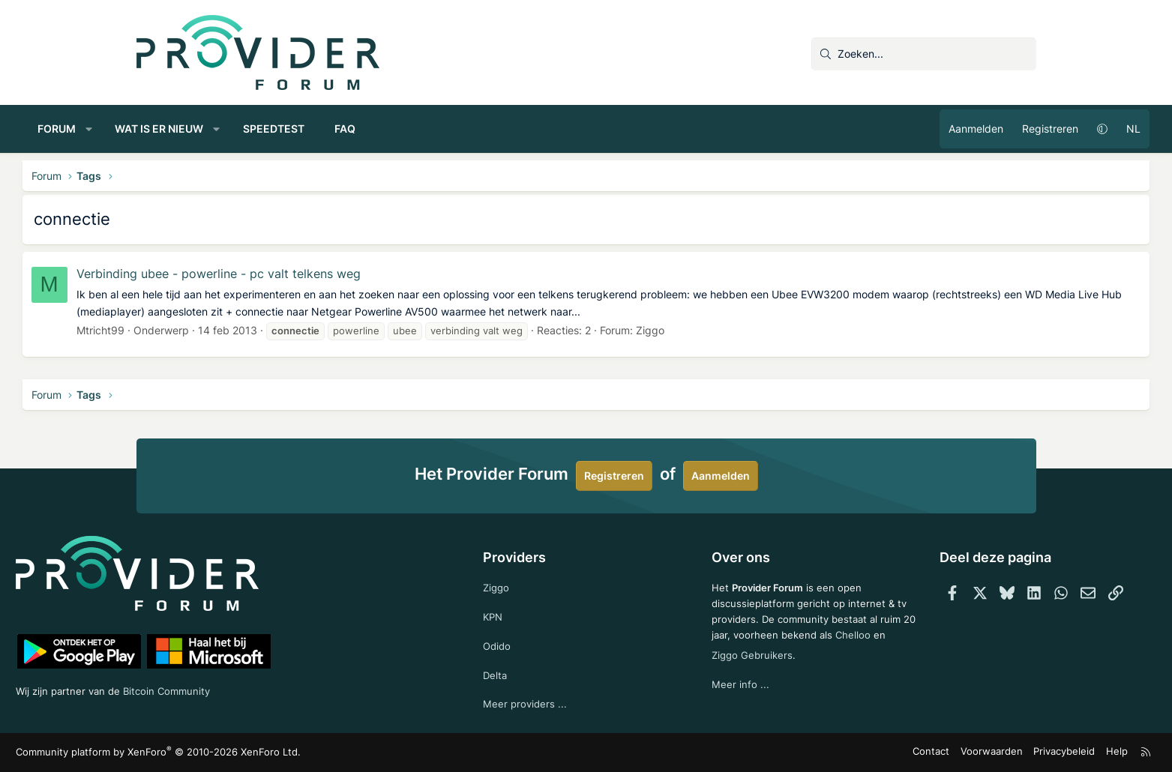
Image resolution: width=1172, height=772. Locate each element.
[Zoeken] (923, 53)
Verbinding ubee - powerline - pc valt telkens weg (332, 273)
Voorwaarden (881, 753)
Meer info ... (716, 696)
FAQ (458, 128)
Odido (523, 643)
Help (997, 753)
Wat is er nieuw (273, 128)
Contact (826, 753)
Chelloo (706, 666)
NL (1020, 128)
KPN (518, 612)
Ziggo (764, 330)
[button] (202, 128)
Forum (170, 128)
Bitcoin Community (294, 688)
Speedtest (387, 128)
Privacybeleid (948, 753)
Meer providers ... (551, 703)
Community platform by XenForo (264, 753)
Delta (520, 673)
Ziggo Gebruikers (784, 666)
